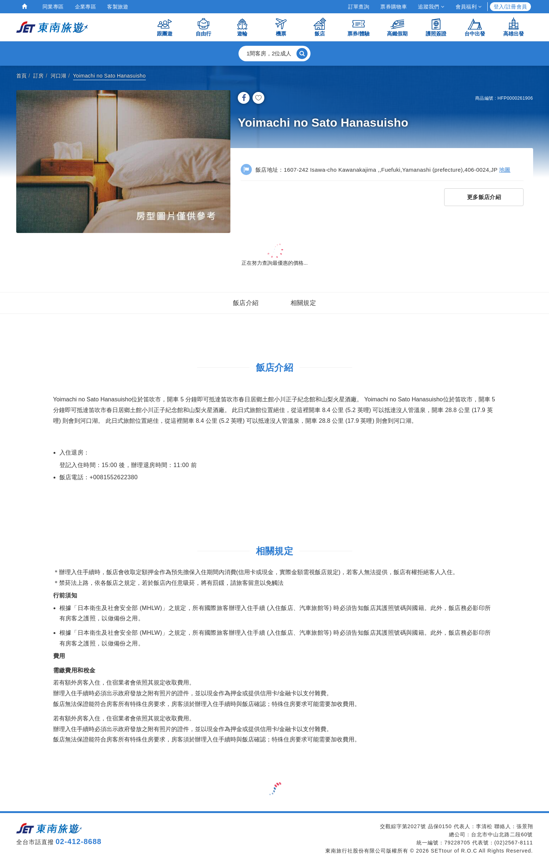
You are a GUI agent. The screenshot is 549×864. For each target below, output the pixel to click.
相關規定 (303, 302)
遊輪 (242, 27)
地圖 (505, 170)
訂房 (38, 76)
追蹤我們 (431, 7)
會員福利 (469, 7)
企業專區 (85, 7)
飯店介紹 (246, 302)
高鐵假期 (397, 27)
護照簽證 (436, 27)
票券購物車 (393, 7)
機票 (281, 27)
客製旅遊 (117, 7)
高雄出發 (513, 27)
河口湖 (58, 76)
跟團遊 (164, 27)
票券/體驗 (358, 27)
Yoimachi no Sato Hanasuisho (109, 76)
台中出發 (474, 27)
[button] (275, 53)
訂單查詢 (359, 7)
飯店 (319, 27)
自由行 (203, 27)
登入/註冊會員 (510, 7)
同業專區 (53, 7)
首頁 (21, 76)
